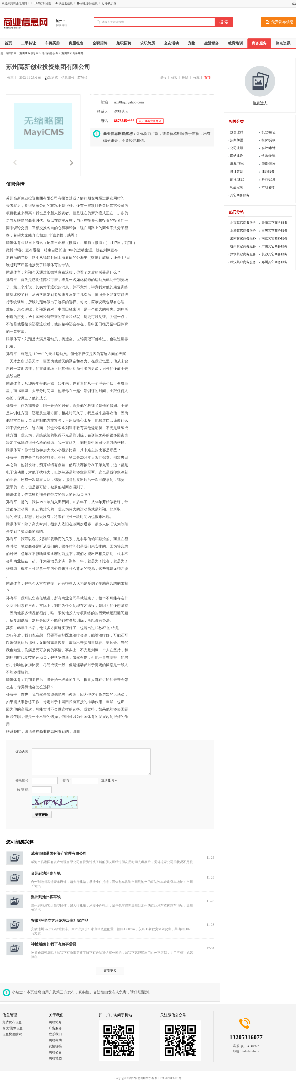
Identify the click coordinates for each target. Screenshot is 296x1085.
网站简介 (55, 1022)
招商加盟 (236, 140)
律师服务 (268, 171)
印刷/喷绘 (268, 163)
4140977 (253, 1046)
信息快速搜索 (12, 1034)
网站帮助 (55, 1040)
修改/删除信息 (89, 3)
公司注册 (236, 148)
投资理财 (236, 132)
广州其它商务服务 (274, 246)
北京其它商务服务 (243, 222)
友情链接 (55, 1046)
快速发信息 (66, 3)
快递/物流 (268, 156)
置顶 (207, 77)
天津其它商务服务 (274, 222)
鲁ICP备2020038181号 (168, 1078)
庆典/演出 (237, 163)
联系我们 (55, 1034)
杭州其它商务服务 (243, 246)
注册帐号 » (109, 780)
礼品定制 (236, 187)
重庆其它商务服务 (274, 230)
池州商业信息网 (29, 53)
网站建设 (236, 156)
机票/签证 (268, 132)
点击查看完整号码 (150, 121)
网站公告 (55, 1052)
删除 (185, 77)
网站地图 (55, 1058)
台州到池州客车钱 (46, 873)
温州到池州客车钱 (46, 897)
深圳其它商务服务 (243, 254)
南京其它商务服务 (274, 238)
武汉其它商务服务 (243, 262)
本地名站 (268, 187)
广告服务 (55, 1028)
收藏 (196, 77)
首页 (8, 43)
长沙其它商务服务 (274, 254)
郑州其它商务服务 (274, 262)
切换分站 (61, 25)
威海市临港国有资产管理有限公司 (58, 853)
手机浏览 (110, 3)
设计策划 (236, 171)
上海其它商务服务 (243, 230)
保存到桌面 (44, 3)
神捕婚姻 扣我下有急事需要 (53, 944)
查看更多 (110, 971)
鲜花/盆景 (268, 179)
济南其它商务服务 (243, 238)
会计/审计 (268, 148)
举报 (163, 77)
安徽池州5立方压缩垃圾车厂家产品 (59, 921)
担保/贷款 (268, 140)
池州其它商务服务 (72, 53)
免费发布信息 (12, 1022)
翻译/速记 (237, 179)
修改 (174, 77)
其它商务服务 (240, 195)
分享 (10, 77)
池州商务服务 (50, 53)
